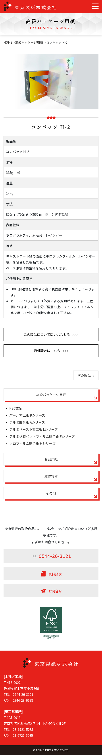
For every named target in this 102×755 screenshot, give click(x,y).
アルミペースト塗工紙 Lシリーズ (33, 429)
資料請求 (55, 574)
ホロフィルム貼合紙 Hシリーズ (32, 443)
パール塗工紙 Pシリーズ (27, 415)
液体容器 (51, 476)
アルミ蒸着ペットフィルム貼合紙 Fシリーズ (42, 436)
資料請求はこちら (47, 350)
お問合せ (55, 591)
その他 (51, 493)
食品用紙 (51, 459)
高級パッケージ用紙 (29, 42)
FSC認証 (15, 408)
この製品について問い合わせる (47, 334)
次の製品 (84, 375)
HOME (8, 42)
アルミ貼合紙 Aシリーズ (27, 422)
